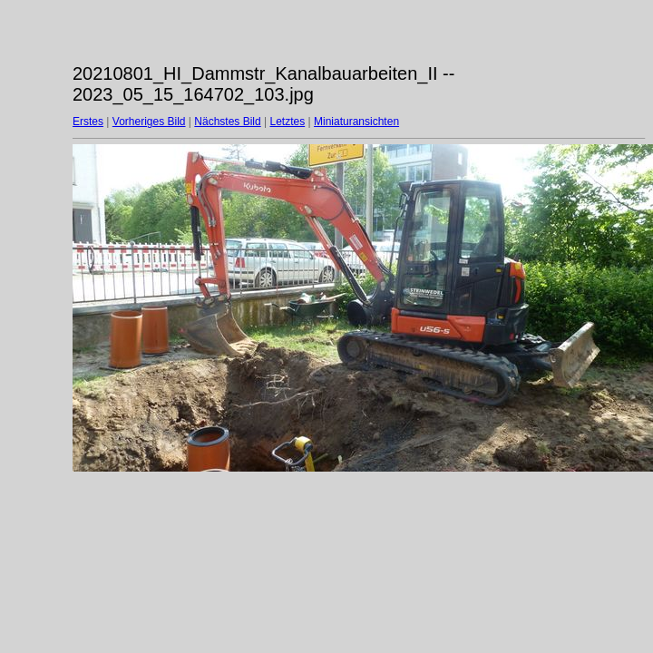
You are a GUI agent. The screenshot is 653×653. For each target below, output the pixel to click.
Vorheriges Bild (149, 121)
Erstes (88, 121)
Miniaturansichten (356, 121)
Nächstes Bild (227, 121)
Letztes (288, 121)
